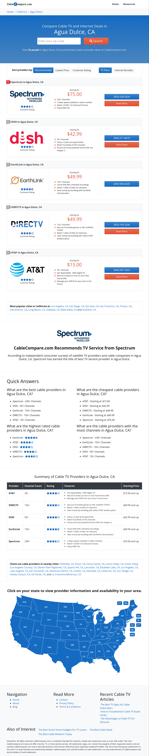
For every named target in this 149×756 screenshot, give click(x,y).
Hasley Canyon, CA (20, 574)
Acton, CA (80, 564)
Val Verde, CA (38, 574)
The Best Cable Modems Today (55, 734)
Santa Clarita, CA (95, 564)
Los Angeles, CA (59, 306)
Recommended (43, 70)
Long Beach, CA (36, 309)
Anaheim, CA (89, 309)
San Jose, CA (92, 306)
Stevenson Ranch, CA (60, 571)
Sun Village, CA (125, 571)
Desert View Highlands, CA (52, 567)
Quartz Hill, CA (75, 567)
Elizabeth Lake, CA (110, 567)
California (22, 11)
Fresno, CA (126, 306)
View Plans (122, 103)
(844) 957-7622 (122, 270)
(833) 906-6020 (122, 184)
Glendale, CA (93, 571)
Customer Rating (82, 70)
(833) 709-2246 (122, 224)
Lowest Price (62, 70)
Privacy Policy (66, 703)
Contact (63, 699)
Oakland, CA (53, 309)
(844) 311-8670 (122, 138)
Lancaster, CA (91, 567)
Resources (129, 4)
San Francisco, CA (109, 306)
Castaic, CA (79, 571)
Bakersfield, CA (69, 309)
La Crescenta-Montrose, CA (66, 574)
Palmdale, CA (67, 564)
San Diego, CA (76, 306)
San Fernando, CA (38, 571)
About (16, 703)
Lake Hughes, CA (19, 571)
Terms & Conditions (70, 706)
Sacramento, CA (18, 309)
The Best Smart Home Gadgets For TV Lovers (62, 729)
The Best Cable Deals (101, 729)
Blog (15, 706)
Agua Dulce (36, 11)
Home (115, 4)
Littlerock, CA (108, 571)
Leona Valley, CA (114, 564)
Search (96, 41)
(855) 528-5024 (122, 96)
